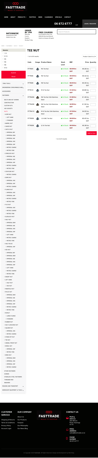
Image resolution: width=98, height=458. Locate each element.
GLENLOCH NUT (10, 217)
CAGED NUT (8, 127)
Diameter (5, 50)
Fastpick (20, 423)
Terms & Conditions (8, 423)
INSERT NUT (9, 277)
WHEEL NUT (8, 346)
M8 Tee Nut (45, 83)
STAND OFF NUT (10, 337)
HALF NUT (8, 220)
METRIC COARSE (11, 148)
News (42, 17)
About (13, 17)
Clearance (51, 17)
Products (22, 17)
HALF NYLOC (9, 244)
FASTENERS (9, 46)
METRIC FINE (10, 151)
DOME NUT (8, 178)
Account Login (6, 429)
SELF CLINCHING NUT (11, 325)
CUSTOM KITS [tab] (8, 106)
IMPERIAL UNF (11, 145)
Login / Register (90, 24)
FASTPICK (34, 17)
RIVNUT (7, 313)
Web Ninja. (71, 453)
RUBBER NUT (9, 322)
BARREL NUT (9, 124)
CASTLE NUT (9, 130)
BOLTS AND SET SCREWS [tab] (11, 100)
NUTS (15, 46)
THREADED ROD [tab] (8, 380)
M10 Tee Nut (45, 90)
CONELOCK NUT (10, 154)
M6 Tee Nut (45, 76)
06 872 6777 (63, 24)
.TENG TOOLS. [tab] (6, 84)
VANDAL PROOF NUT (11, 343)
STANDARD (10, 121)
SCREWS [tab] (6, 374)
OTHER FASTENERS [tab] (9, 371)
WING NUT (8, 355)
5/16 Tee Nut (45, 126)
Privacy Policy (6, 426)
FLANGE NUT (9, 190)
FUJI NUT (8, 205)
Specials (61, 17)
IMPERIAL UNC (11, 142)
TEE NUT (7, 340)
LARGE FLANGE (11, 316)
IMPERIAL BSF (11, 133)
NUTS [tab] (6, 112)
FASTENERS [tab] (5, 95)
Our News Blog (23, 429)
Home (6, 17)
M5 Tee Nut (45, 69)
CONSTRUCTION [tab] (9, 103)
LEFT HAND (10, 118)
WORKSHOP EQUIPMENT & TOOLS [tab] (12, 390)
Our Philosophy (23, 426)
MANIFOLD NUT (9, 289)
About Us (21, 417)
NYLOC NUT (8, 292)
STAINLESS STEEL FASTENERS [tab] (13, 377)
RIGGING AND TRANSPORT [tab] (10, 386)
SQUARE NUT (9, 328)
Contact (71, 17)
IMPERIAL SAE (11, 139)
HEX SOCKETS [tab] (8, 109)
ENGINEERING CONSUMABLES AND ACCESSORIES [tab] (12, 89)
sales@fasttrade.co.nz (77, 433)
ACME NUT (8, 114)
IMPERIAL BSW (11, 136)
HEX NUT (8, 250)
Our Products (22, 420)
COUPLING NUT (9, 172)
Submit (13, 73)
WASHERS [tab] (7, 383)
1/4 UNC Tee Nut (47, 119)
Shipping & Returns (8, 420)
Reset (13, 77)
